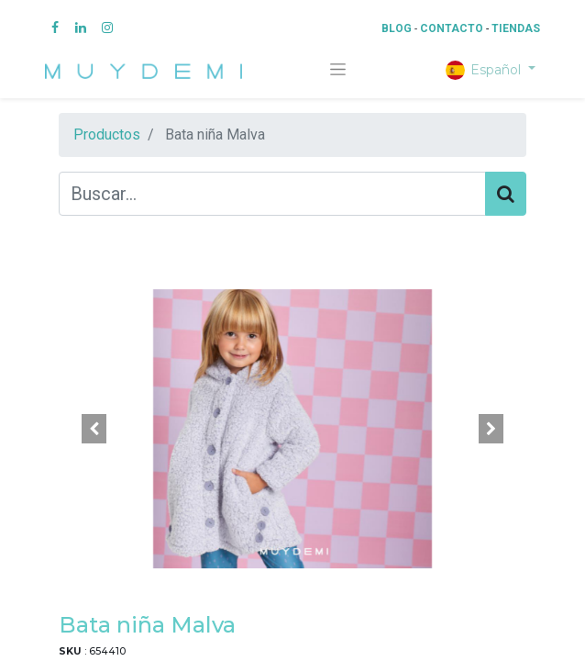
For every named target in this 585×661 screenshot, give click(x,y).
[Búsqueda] (505, 194)
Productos (106, 134)
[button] (94, 428)
